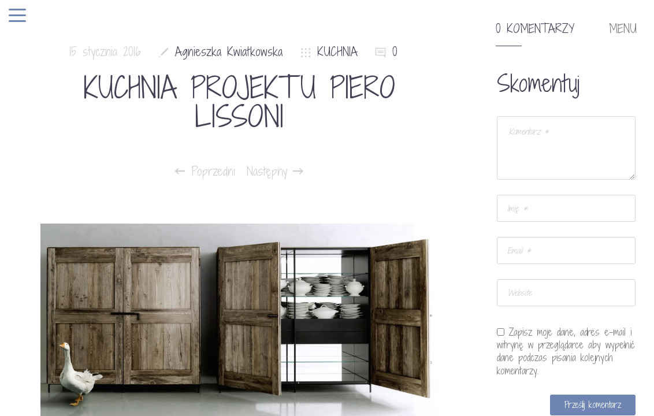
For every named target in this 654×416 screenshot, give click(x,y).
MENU (623, 29)
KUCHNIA (337, 51)
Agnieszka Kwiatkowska (229, 51)
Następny (275, 171)
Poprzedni (205, 171)
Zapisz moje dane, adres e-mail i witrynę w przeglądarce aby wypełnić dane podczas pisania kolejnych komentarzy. (566, 351)
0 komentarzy (535, 29)
